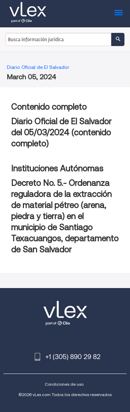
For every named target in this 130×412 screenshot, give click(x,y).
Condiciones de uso (64, 384)
